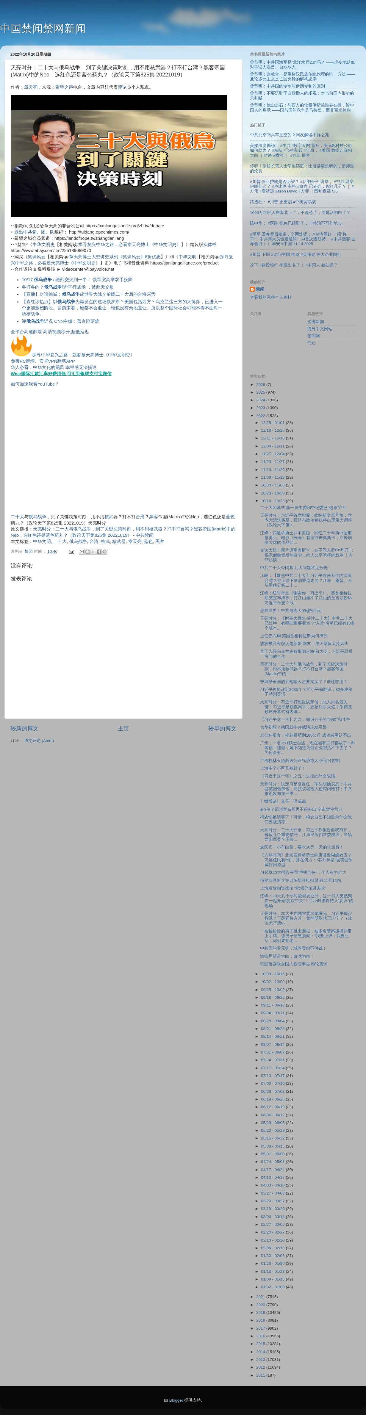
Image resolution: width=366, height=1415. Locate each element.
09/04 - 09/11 (273, 1013)
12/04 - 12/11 (273, 446)
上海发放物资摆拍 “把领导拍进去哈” (293, 888)
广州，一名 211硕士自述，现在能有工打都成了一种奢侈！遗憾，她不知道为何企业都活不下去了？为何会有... (307, 748)
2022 (261, 416)
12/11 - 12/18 (273, 438)
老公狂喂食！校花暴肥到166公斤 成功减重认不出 (305, 735)
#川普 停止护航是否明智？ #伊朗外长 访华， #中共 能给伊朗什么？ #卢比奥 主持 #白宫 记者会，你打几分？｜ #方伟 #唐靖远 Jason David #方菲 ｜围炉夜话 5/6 (302, 186)
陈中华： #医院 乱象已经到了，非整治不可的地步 (296, 223)
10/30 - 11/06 (273, 485)
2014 (261, 1352)
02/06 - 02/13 (273, 1248)
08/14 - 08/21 (273, 1036)
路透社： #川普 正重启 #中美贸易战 (283, 202)
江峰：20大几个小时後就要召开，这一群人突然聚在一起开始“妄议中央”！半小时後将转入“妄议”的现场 (306, 901)
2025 (261, 392)
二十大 (17, 516)
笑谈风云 (37, 256)
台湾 (140, 516)
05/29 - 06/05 (273, 1122)
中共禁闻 (145, 535)
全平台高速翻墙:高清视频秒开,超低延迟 (50, 331)
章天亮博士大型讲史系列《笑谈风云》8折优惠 (115, 256)
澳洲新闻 (315, 322)
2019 (261, 1312)
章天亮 (30, 87)
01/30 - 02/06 (273, 1255)
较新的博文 (24, 728)
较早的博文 (222, 728)
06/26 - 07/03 (273, 1091)
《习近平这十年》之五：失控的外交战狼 (297, 776)
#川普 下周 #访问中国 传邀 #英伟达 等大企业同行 (295, 254)
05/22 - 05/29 (273, 1130)
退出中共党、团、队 (34, 232)
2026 (261, 384)
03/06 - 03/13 (273, 1216)
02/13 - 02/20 (273, 1240)
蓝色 (230, 516)
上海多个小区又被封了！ (283, 768)
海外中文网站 (319, 329)
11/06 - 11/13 (273, 477)
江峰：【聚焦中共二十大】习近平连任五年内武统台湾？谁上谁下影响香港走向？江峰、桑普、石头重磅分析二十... (306, 580)
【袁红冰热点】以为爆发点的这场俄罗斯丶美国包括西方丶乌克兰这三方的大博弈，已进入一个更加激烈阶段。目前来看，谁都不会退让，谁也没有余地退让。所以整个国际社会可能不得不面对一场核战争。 (122, 308)
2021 (261, 1297)
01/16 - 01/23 (273, 1271)
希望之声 (64, 87)
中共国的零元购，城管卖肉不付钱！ (293, 948)
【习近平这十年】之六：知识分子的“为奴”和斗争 (305, 719)
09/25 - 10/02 (273, 989)
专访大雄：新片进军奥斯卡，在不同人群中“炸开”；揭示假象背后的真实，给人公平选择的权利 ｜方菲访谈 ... (307, 555)
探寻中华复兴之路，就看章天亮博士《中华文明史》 (83, 355)
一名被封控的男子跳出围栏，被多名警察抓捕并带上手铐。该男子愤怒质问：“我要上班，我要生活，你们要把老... (306, 936)
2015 (261, 1344)
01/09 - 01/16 (273, 1279)
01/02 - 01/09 (273, 1287)
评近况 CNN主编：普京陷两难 (60, 321)
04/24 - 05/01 (273, 1161)
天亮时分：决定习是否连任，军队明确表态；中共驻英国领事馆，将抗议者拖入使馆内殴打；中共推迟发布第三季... (306, 789)
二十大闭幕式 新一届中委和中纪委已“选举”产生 (303, 507)
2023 (261, 408)
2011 (261, 1375)
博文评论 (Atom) (39, 740)
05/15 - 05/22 (273, 1138)
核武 (108, 516)
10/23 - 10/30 (273, 493)
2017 (261, 1328)
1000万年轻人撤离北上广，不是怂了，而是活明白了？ (300, 212)
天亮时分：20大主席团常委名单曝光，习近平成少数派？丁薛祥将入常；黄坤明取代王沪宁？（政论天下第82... (306, 918)
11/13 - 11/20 (273, 469)
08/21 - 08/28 (273, 1028)
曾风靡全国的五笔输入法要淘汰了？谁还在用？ (304, 682)
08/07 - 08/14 (273, 1044)
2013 (261, 1359)
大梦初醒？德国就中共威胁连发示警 (293, 727)
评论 (122, 87)
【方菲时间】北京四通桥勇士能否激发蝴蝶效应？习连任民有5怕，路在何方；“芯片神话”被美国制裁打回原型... (306, 860)
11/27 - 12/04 (273, 454)
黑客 (153, 516)
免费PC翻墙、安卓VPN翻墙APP (43, 361)
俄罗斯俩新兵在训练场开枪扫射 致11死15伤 (300, 880)
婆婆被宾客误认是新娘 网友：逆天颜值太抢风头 (304, 643)
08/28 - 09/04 (273, 1021)
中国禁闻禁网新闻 (43, 28)
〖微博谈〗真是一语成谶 (283, 801)
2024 (261, 400)
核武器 (119, 541)
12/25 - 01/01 (273, 422)
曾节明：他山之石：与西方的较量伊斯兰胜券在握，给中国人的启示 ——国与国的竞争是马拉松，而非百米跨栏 (302, 107)
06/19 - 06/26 (273, 1099)
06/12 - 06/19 (273, 1107)
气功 (311, 343)
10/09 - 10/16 (273, 974)
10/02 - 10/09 (273, 981)
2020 (261, 1305)
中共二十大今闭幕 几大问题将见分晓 (294, 568)
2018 (261, 1320)
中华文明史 (43, 244)
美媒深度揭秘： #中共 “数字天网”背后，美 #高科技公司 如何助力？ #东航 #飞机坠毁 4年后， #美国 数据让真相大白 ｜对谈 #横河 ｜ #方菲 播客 (301, 150)
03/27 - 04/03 (273, 1193)
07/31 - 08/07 (273, 1052)
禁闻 (260, 289)
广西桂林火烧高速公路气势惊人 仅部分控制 (300, 760)
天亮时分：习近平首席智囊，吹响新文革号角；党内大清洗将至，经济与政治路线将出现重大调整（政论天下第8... (306, 520)
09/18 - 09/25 (273, 997)
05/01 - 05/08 (273, 1154)
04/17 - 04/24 (273, 1169)
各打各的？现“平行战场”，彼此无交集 (68, 287)
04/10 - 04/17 (273, 1177)
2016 (261, 1336)
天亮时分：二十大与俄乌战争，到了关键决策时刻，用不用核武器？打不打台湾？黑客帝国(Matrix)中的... (304, 669)
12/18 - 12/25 (273, 430)
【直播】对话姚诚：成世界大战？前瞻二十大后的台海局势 (89, 294)
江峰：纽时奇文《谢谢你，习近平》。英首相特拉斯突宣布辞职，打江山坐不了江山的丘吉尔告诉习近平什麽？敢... (306, 598)
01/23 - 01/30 (273, 1263)
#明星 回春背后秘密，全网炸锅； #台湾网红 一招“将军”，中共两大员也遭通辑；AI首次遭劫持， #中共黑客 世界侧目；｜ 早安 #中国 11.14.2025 (302, 239)
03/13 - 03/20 (273, 1208)
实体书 (210, 244)
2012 (261, 1367)
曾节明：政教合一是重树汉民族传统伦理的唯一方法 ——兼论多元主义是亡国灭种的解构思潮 (302, 76)
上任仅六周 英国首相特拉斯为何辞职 (294, 636)
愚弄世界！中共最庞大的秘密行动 (291, 610)
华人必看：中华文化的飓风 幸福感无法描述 (54, 367)
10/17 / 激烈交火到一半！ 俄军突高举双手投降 (77, 279)
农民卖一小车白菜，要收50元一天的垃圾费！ (302, 847)
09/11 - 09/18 (273, 1005)
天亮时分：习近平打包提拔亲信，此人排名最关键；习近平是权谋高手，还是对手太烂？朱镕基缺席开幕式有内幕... (306, 707)
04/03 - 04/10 (273, 1185)
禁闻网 (313, 336)
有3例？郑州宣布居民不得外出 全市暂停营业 (301, 809)
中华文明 (187, 256)
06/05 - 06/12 (273, 1115)
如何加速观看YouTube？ (35, 384)
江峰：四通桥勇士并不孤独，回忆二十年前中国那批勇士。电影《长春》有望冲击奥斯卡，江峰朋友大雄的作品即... (306, 538)
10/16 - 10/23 (273, 501)
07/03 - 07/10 (273, 1083)
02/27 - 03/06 (273, 1224)
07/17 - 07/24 (273, 1068)
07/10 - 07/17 (273, 1075)
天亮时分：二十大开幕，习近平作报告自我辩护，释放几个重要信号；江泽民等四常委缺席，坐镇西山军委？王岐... (306, 835)
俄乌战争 (37, 516)
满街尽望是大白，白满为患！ (287, 956)
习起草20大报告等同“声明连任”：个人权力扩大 (303, 872)
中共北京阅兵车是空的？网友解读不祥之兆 (289, 135)
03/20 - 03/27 (273, 1201)
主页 (123, 728)
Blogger (176, 1400)
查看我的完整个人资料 (271, 297)
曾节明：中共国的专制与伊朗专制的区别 (287, 86)
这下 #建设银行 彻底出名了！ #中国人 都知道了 (294, 265)
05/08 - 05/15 (273, 1146)
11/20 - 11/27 (273, 461)
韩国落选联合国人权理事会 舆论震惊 (294, 964)
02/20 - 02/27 (273, 1232)
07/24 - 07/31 (273, 1060)
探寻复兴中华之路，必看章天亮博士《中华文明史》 (129, 244)
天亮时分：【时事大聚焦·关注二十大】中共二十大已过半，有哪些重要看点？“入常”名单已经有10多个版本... (307, 623)
